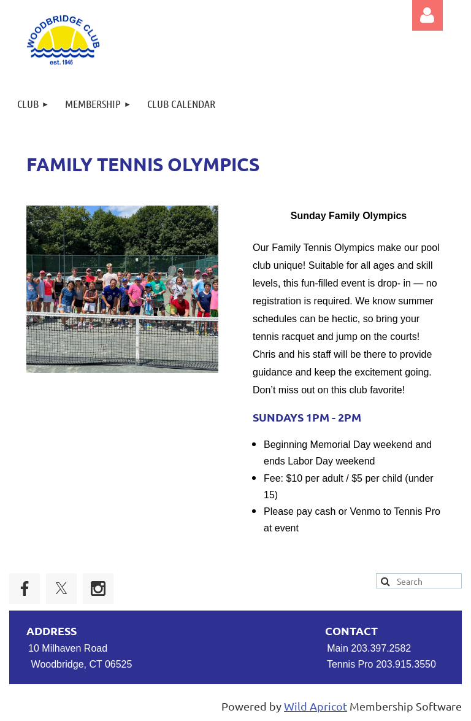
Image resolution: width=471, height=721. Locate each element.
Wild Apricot (315, 706)
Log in (427, 15)
